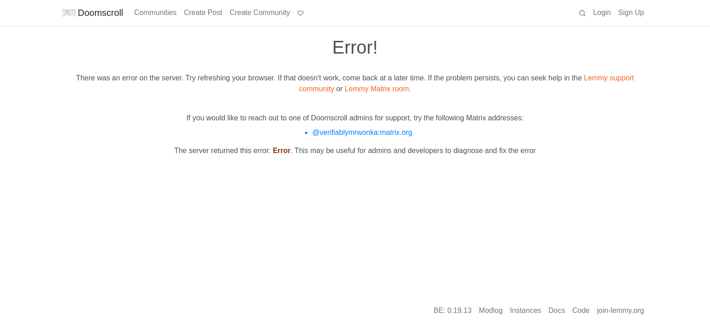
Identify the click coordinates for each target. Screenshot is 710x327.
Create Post (203, 12)
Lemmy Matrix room (377, 89)
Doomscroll (92, 12)
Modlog (491, 310)
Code (581, 310)
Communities (155, 12)
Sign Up (631, 12)
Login (602, 12)
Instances (525, 310)
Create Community (260, 12)
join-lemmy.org (620, 310)
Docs (557, 310)
